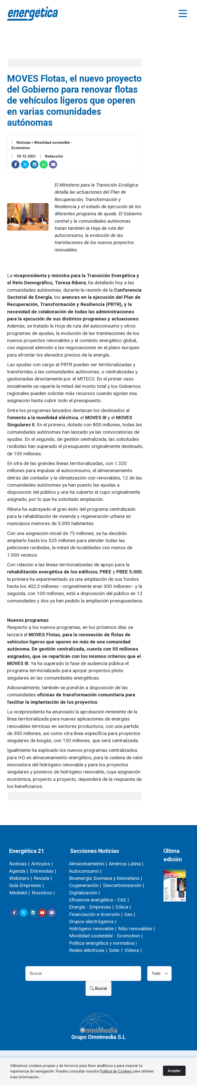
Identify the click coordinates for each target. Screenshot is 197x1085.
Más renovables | (136, 929)
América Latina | (126, 864)
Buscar (98, 988)
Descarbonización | (123, 885)
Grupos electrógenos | (92, 921)
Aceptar (174, 1071)
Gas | (129, 914)
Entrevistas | (43, 871)
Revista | (43, 878)
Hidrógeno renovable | (92, 929)
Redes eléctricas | (88, 950)
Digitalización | (84, 893)
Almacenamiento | (88, 864)
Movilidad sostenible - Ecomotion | (105, 936)
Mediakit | (19, 893)
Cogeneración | (85, 885)
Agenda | (18, 871)
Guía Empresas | (26, 885)
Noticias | (19, 864)
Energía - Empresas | (91, 907)
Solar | (115, 950)
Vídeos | (133, 950)
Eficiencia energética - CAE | (99, 900)
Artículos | (42, 864)
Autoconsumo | (85, 871)
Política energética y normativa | (103, 943)
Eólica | (123, 907)
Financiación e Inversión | (95, 914)
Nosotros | (43, 893)
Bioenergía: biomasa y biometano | (105, 878)
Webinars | (20, 878)
